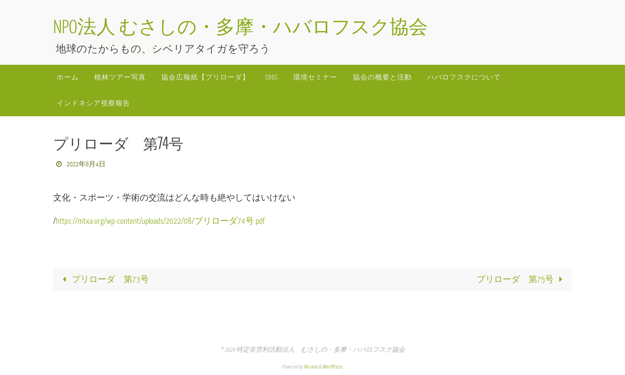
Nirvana (310, 367)
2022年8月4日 (86, 164)
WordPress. (332, 367)
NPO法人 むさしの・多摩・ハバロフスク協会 (240, 28)
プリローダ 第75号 (522, 279)
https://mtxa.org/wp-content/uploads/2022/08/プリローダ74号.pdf (160, 221)
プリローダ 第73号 (103, 279)
